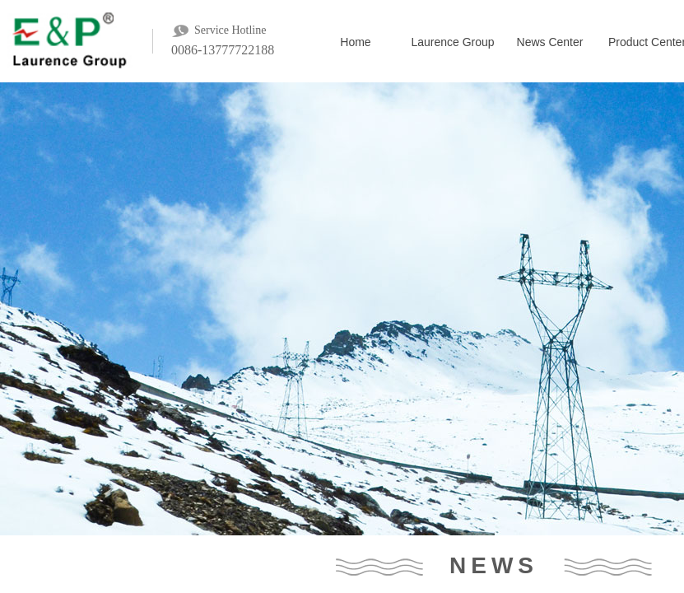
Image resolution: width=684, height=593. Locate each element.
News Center (550, 42)
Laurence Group (452, 42)
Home (355, 42)
